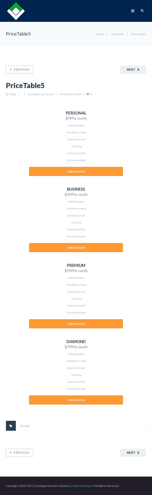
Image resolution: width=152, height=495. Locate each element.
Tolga (13, 94)
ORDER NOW (76, 171)
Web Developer (82, 485)
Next (131, 69)
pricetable (117, 34)
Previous (22, 69)
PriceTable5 (25, 85)
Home (100, 34)
